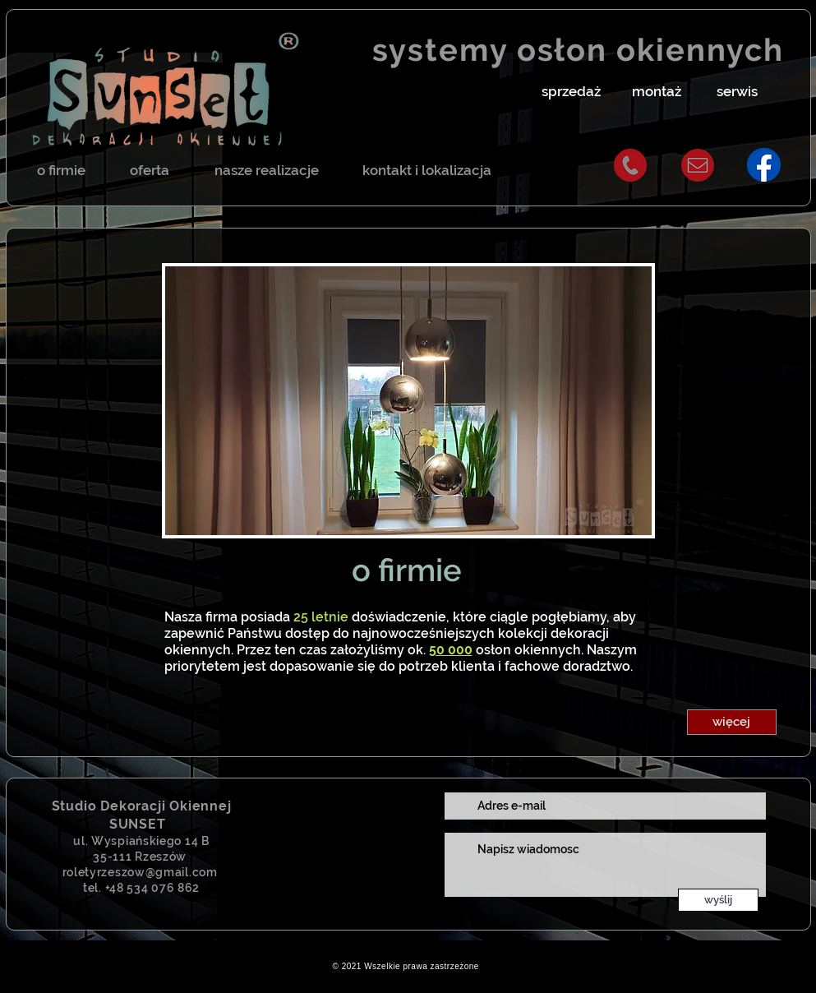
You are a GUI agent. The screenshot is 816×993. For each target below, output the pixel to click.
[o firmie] (61, 171)
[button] (572, 92)
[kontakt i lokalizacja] (427, 171)
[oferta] (150, 171)
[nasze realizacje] (266, 171)
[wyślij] (718, 900)
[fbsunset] (764, 165)
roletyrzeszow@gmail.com (140, 872)
